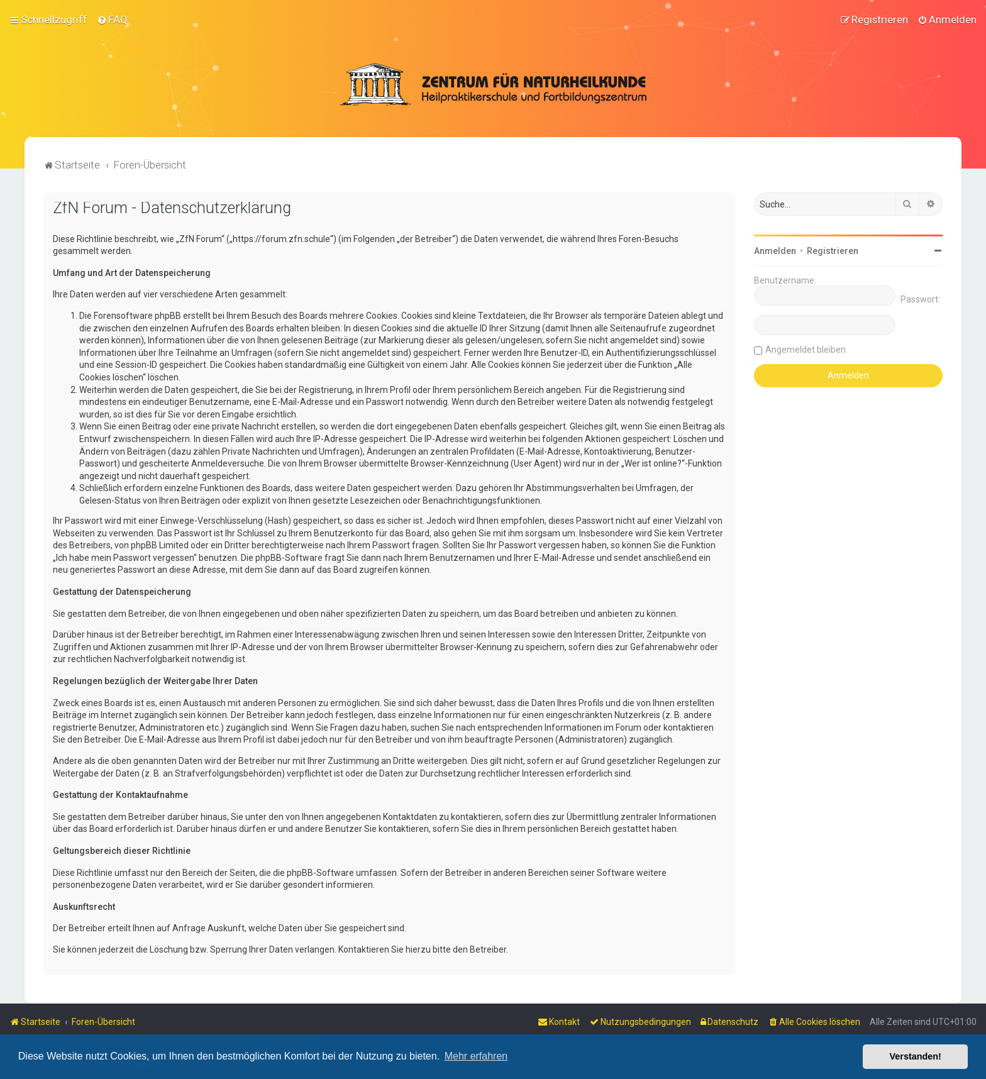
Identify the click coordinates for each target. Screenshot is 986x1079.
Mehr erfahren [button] (476, 1056)
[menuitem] (112, 19)
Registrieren (832, 250)
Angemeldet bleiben (805, 348)
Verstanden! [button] (915, 1056)
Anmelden (775, 250)
